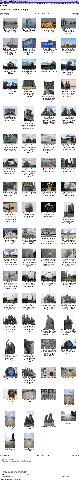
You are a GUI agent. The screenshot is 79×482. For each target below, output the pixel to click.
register (13, 473)
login (8, 473)
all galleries (20, 3)
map (77, 3)
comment (5, 459)
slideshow (70, 3)
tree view (54, 3)
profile (13, 3)
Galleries (30, 3)
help (13, 478)
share (11, 459)
